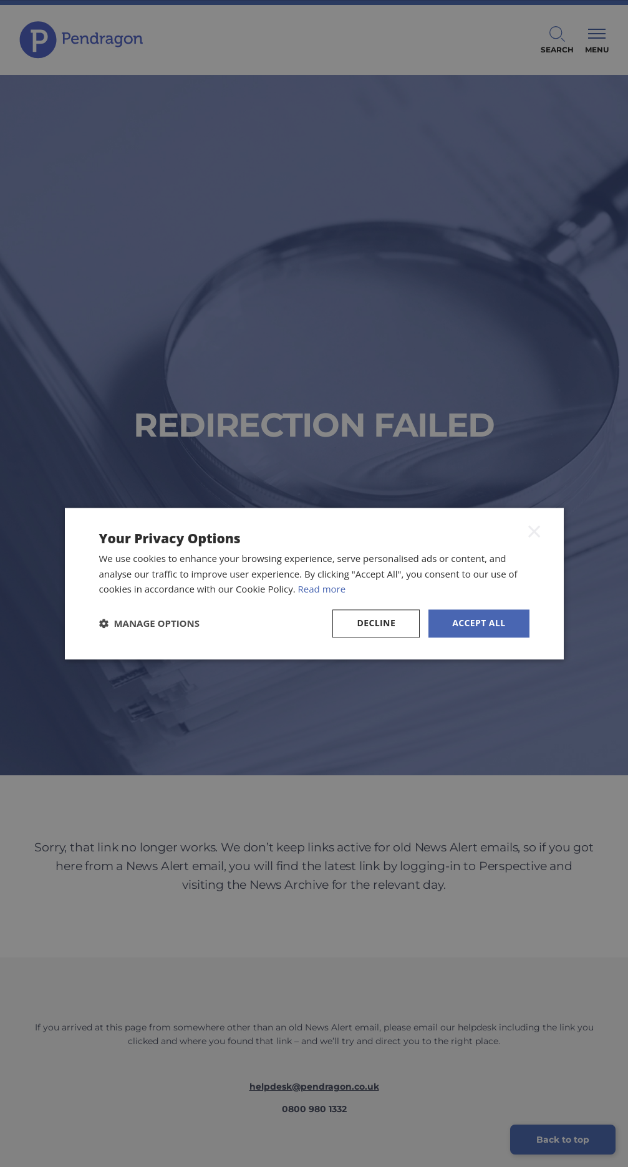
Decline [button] (376, 623)
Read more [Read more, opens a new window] (322, 589)
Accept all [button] (478, 623)
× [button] (534, 531)
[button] (149, 623)
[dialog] (314, 583)
